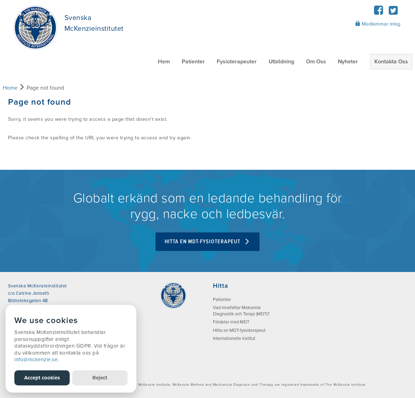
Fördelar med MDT (231, 322)
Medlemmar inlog (377, 24)
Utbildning (281, 61)
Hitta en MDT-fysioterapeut (207, 241)
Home (10, 87)
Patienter (193, 61)
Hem (164, 61)
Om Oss (316, 61)
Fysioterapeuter (237, 61)
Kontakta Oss (391, 61)
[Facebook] (378, 12)
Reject (99, 378)
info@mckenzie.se (35, 359)
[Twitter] (393, 12)
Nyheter (348, 61)
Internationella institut (234, 338)
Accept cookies (42, 378)
